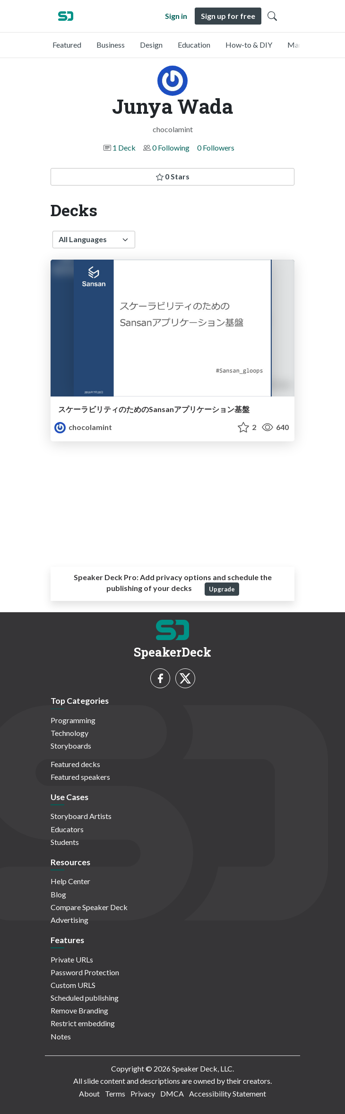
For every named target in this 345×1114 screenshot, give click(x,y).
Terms (115, 1093)
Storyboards (71, 745)
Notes (61, 1036)
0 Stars (173, 176)
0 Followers (215, 147)
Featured (66, 44)
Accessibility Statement (227, 1093)
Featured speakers (80, 776)
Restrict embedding (83, 1023)
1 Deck (124, 147)
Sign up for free (228, 15)
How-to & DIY (248, 44)
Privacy (142, 1093)
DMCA (172, 1093)
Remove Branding (79, 1010)
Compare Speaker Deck (89, 907)
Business (110, 44)
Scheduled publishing (85, 997)
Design (151, 44)
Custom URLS (73, 984)
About (89, 1093)
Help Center (70, 881)
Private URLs (72, 959)
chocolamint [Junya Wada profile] (83, 426)
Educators (67, 829)
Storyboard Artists (81, 815)
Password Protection (85, 972)
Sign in (176, 15)
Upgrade (222, 589)
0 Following (171, 147)
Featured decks (75, 764)
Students (65, 841)
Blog (58, 894)
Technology (69, 732)
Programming (73, 720)
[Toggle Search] (272, 16)
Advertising (69, 919)
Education (194, 44)
